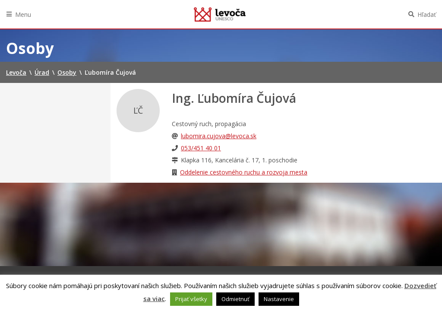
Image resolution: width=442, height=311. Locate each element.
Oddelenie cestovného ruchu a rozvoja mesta (243, 172)
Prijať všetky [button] (191, 299)
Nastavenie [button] (279, 299)
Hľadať (426, 14)
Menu (23, 14)
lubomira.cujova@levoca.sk (218, 136)
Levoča (220, 14)
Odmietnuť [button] (235, 299)
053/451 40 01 (201, 148)
